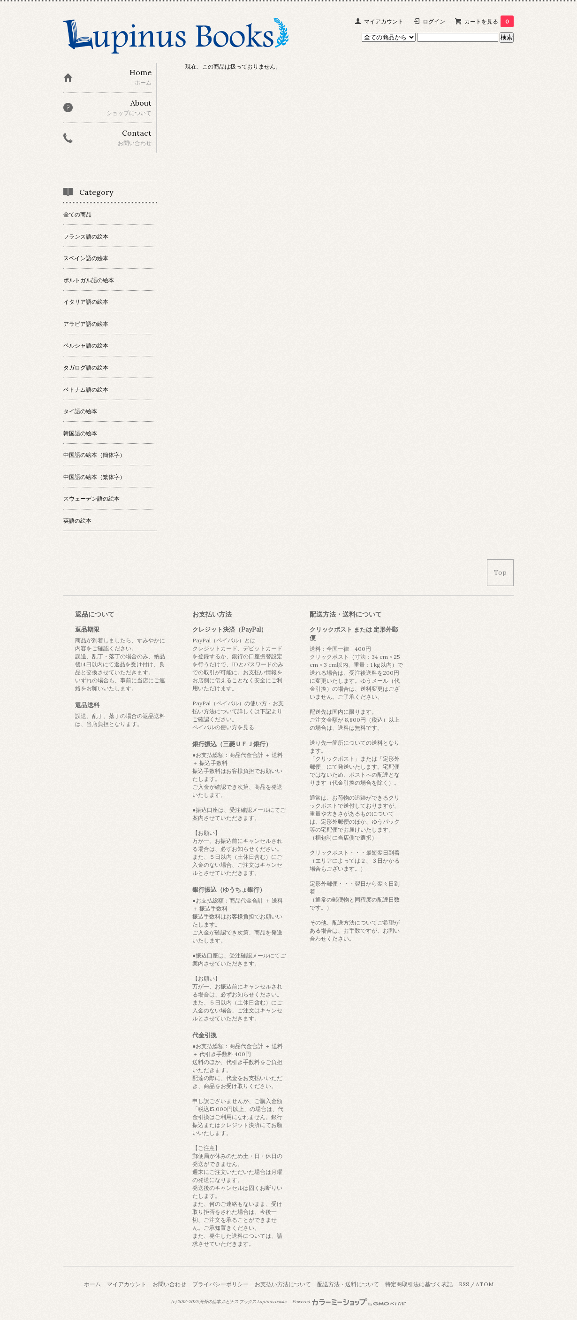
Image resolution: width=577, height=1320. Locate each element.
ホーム (92, 1284)
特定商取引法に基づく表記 (419, 1284)
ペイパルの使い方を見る (223, 727)
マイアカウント (383, 21)
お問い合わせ (169, 1284)
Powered (349, 1302)
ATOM (484, 1284)
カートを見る (489, 21)
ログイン (434, 21)
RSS (464, 1284)
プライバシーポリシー (220, 1284)
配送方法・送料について (348, 1284)
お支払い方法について (283, 1284)
